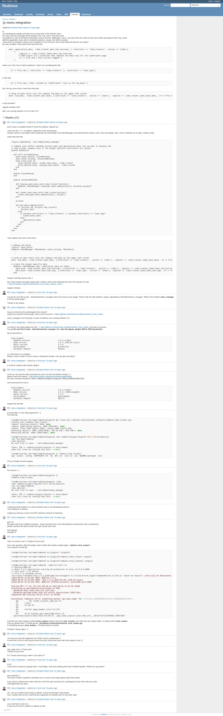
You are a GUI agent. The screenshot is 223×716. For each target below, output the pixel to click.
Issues (50, 14)
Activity (29, 14)
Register (217, 1)
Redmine (104, 714)
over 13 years (47, 292)
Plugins (12, 19)
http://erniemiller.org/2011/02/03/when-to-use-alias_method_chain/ (35, 284)
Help (15, 1)
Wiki (66, 14)
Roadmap (40, 14)
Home (4, 1)
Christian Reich (17, 28)
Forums (75, 14)
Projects (10, 1)
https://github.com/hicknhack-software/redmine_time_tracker (79, 314)
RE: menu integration (16, 122)
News (59, 14)
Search (166, 5)
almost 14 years (29, 28)
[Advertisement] (192, 63)
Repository (86, 14)
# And (38, 292)
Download (18, 14)
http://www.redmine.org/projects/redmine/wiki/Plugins (51, 376)
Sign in (211, 1)
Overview (7, 14)
